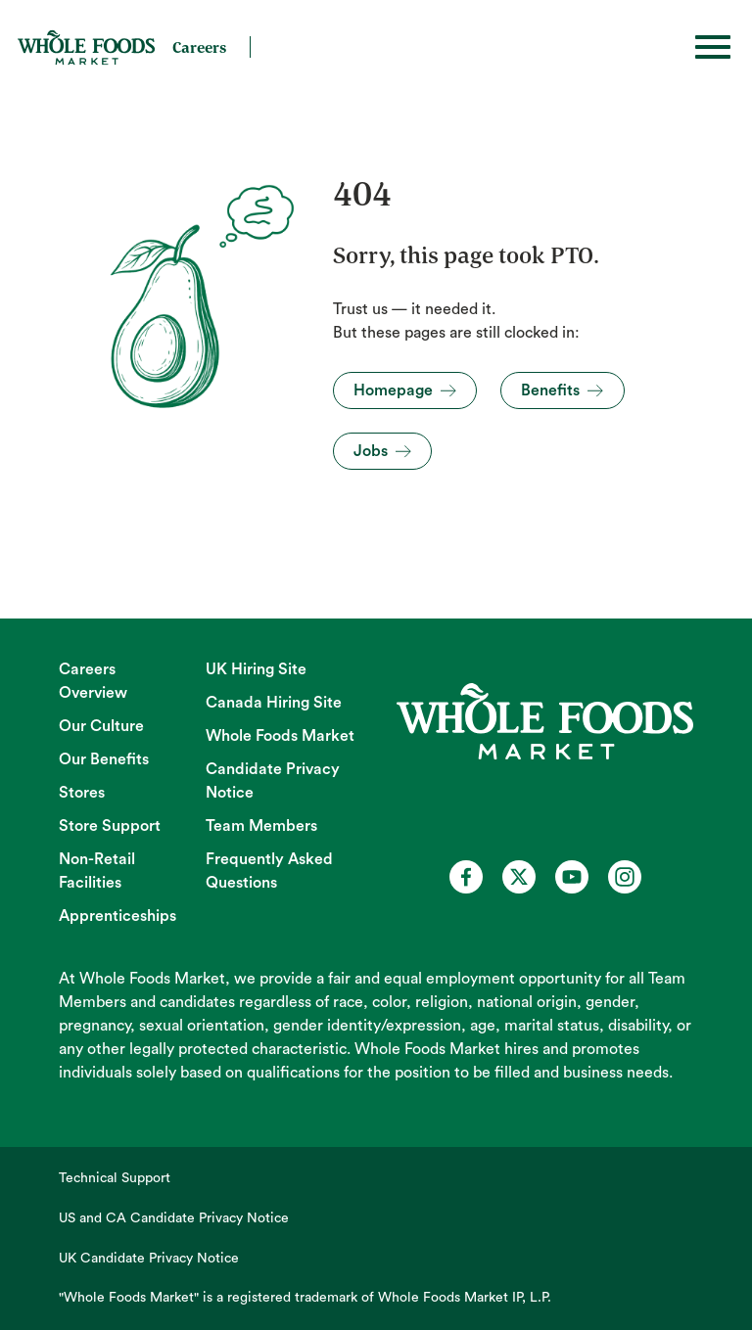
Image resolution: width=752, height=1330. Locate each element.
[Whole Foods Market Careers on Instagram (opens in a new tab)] (624, 877)
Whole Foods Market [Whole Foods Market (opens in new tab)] (280, 736)
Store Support (110, 826)
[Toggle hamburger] (712, 46)
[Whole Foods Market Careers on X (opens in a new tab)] (519, 877)
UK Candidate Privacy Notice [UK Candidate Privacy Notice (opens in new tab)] (149, 1258)
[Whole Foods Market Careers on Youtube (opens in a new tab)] (571, 877)
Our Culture (101, 726)
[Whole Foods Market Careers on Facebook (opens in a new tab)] (466, 877)
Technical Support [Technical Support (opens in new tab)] (114, 1178)
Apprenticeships (117, 916)
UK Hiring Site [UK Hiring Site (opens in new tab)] (256, 669)
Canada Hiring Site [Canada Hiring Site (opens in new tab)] (274, 703)
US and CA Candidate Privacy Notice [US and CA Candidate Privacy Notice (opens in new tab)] (174, 1218)
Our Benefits (104, 759)
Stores (82, 793)
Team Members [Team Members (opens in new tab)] (261, 826)
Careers (199, 47)
